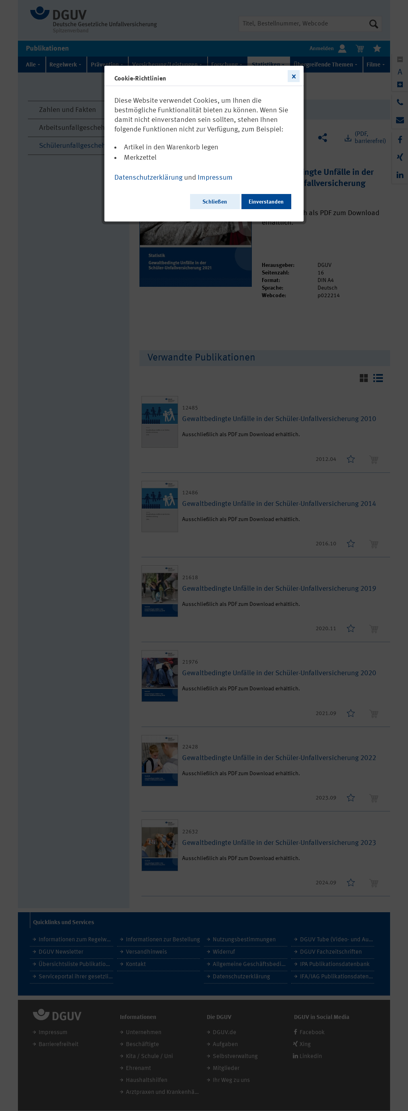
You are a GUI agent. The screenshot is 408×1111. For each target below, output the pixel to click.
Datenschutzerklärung (148, 177)
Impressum (215, 177)
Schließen (214, 202)
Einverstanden (266, 202)
